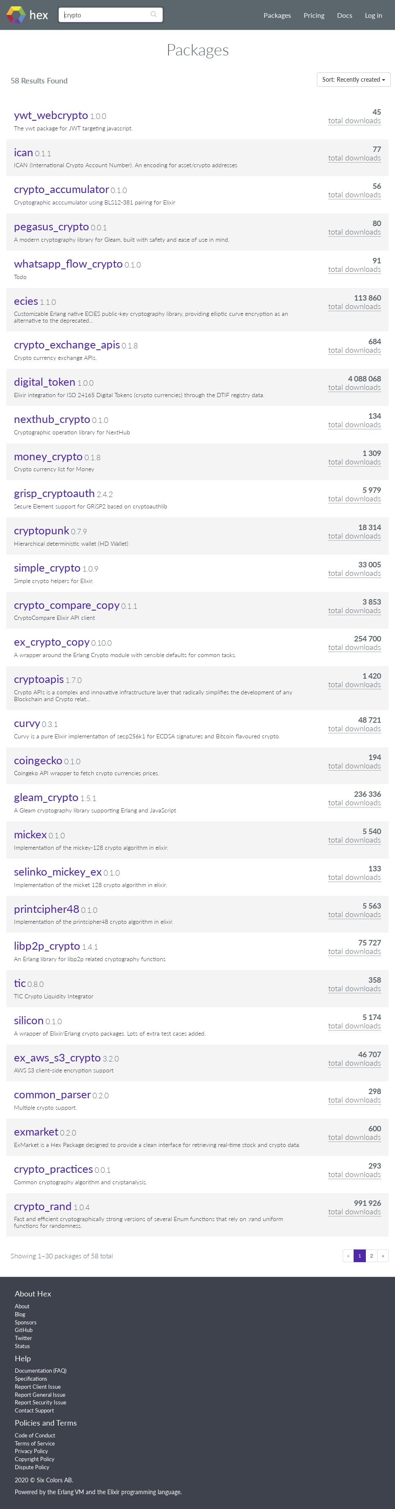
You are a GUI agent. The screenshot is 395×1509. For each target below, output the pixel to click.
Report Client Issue (38, 1386)
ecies (26, 300)
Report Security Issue (40, 1402)
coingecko (38, 760)
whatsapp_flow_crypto (68, 263)
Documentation (33, 1370)
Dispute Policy (32, 1467)
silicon (29, 1020)
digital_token (45, 381)
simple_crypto (47, 567)
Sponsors (26, 1322)
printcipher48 (46, 908)
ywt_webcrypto (51, 115)
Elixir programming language (143, 1491)
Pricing (314, 15)
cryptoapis (39, 678)
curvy (27, 723)
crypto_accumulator (61, 189)
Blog (20, 1314)
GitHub (24, 1330)
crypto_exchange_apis (67, 344)
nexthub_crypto (52, 419)
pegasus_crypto (51, 226)
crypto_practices (53, 1168)
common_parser (52, 1094)
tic (20, 982)
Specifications (31, 1378)
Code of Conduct (35, 1435)
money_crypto (48, 456)
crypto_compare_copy (67, 604)
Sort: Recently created (353, 79)
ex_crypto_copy (52, 641)
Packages (277, 15)
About (22, 1306)
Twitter (23, 1338)
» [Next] (383, 1255)
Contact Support (34, 1410)
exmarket (36, 1131)
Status (22, 1346)
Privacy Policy (31, 1451)
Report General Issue (40, 1394)
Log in (373, 15)
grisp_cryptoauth (54, 493)
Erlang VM (70, 1491)
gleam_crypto (46, 797)
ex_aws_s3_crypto (57, 1057)
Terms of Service (35, 1443)
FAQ (59, 1370)
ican (23, 152)
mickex (30, 834)
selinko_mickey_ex (58, 871)
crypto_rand (43, 1206)
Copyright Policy (34, 1459)
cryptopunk (41, 530)
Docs (344, 15)
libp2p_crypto (47, 945)
